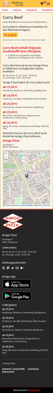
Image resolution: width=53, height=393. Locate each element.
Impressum (33, 368)
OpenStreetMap (27, 205)
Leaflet (8, 205)
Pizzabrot (32, 10)
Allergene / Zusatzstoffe (13, 368)
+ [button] (6, 153)
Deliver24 (34, 390)
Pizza (5, 10)
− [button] (6, 157)
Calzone (17, 10)
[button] (47, 3)
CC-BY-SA (45, 205)
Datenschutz (8, 371)
